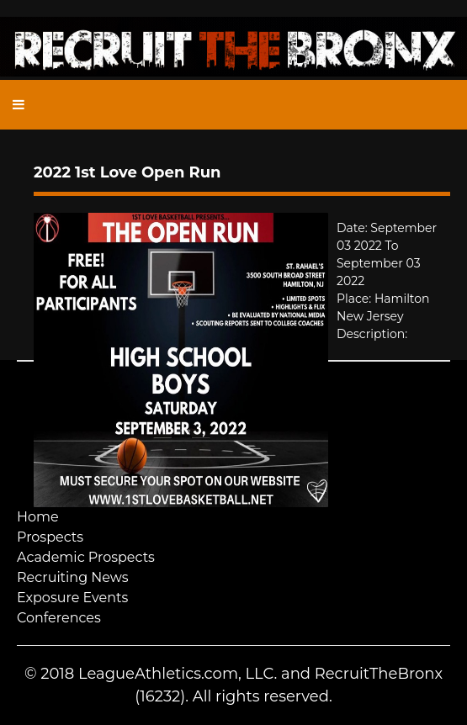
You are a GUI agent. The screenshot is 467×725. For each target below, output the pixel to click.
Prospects (50, 537)
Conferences (59, 618)
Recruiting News (73, 577)
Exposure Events (72, 598)
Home (38, 517)
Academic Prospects (86, 557)
